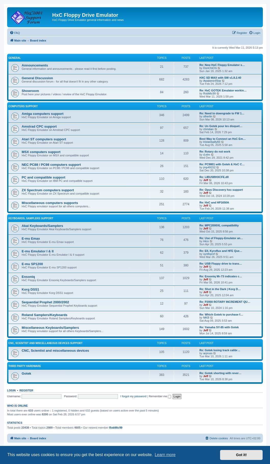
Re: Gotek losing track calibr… (219, 350)
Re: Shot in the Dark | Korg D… (220, 289)
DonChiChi (210, 68)
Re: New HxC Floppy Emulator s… (222, 64)
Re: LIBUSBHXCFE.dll (214, 177)
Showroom (30, 91)
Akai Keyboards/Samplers (42, 226)
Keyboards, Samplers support (30, 218)
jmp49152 (209, 167)
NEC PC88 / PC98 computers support (51, 165)
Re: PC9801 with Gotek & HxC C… (222, 164)
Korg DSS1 (30, 289)
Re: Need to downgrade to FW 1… (222, 113)
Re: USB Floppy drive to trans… (220, 263)
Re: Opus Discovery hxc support (221, 189)
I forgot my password (133, 396)
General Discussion (37, 78)
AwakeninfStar (212, 80)
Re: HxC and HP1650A (214, 202)
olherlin (207, 116)
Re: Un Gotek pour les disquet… (220, 126)
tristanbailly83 (211, 141)
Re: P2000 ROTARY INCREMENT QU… (224, 301)
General (14, 58)
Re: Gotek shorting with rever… (220, 373)
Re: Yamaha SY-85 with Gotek (219, 327)
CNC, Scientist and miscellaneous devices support (45, 343)
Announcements (35, 65)
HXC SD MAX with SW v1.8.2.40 (220, 77)
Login (11, 390)
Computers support (23, 106)
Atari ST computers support (44, 139)
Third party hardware (24, 366)
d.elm (206, 154)
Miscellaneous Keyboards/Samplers (50, 328)
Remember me (160, 396)
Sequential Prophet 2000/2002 (45, 302)
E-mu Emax (31, 238)
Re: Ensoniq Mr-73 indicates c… (220, 276)
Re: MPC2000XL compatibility (219, 225)
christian (208, 129)
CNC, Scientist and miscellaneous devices (55, 350)
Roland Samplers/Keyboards (45, 315)
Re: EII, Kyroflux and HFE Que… (220, 250)
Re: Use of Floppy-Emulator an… (221, 238)
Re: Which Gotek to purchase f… (221, 314)
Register (26, 390)
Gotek (26, 373)
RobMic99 (209, 93)
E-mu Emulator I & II (37, 251)
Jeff (205, 180)
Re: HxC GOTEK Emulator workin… (223, 90)
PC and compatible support (43, 177)
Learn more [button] (165, 455)
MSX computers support (41, 152)
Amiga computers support (42, 114)
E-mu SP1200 (32, 264)
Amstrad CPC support (39, 126)
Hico (206, 241)
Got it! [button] (241, 455)
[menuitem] (15, 33)
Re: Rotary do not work (214, 151)
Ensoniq (28, 277)
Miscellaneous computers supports (50, 203)
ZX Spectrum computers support (48, 190)
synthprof (209, 253)
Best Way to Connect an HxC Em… (222, 138)
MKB (206, 317)
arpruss (208, 353)
